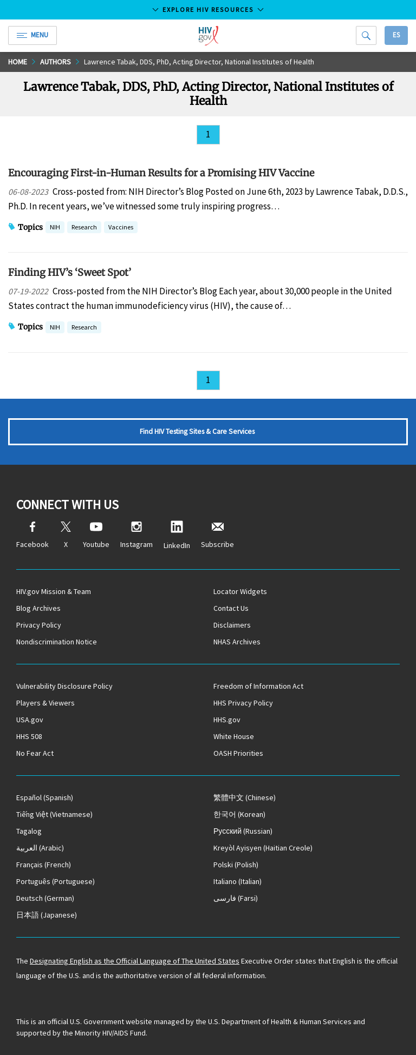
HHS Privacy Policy (243, 703)
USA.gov (29, 719)
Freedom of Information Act (258, 686)
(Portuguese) (55, 881)
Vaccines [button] (121, 228)
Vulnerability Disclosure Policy (64, 686)
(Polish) (235, 864)
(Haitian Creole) (263, 848)
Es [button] (396, 34)
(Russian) (242, 831)
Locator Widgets (240, 591)
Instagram (136, 535)
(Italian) (237, 881)
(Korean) (239, 814)
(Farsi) (235, 898)
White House (233, 736)
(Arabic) (40, 848)
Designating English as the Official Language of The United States (134, 961)
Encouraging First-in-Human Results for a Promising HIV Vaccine (161, 173)
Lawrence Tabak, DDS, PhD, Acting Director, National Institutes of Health (199, 62)
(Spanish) (44, 797)
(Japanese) (46, 915)
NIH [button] (55, 228)
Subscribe (217, 535)
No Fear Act (35, 753)
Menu (32, 34)
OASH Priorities (238, 753)
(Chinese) (244, 797)
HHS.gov (226, 719)
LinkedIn (177, 535)
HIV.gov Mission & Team (53, 591)
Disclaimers (232, 625)
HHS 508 (29, 736)
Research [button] (84, 228)
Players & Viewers (45, 703)
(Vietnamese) (54, 814)
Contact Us (231, 608)
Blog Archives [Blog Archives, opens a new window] (38, 608)
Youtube (96, 535)
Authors (55, 62)
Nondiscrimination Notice (56, 642)
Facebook (32, 535)
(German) (45, 898)
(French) (43, 864)
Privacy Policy (38, 625)
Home (17, 62)
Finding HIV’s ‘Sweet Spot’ (69, 272)
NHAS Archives (237, 642)
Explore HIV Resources (207, 9)
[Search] (366, 35)
